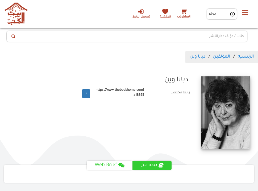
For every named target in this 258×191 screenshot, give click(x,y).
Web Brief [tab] (109, 165)
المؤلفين (221, 56)
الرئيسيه (246, 56)
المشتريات (183, 17)
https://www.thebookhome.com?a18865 (119, 92)
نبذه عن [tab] (152, 165)
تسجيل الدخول (141, 13)
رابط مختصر (180, 93)
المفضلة (165, 17)
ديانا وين (197, 56)
